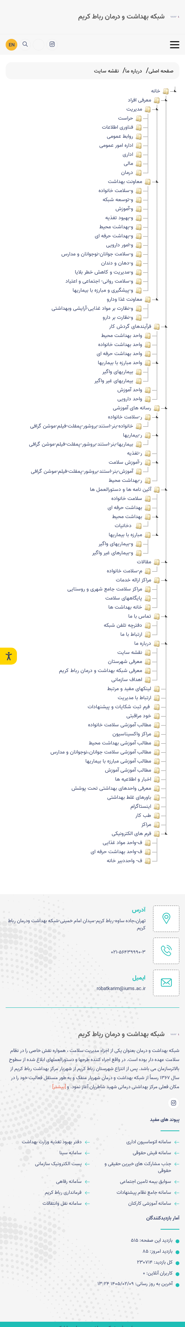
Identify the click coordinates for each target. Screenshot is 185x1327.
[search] (25, 43)
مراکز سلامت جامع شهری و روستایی (109, 589)
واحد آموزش (134, 390)
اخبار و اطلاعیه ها (138, 779)
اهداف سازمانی (131, 679)
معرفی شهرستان (130, 661)
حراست (130, 118)
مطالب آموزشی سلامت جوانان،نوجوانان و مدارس (105, 752)
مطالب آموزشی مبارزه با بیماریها (123, 761)
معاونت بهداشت (130, 181)
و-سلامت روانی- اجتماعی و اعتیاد (104, 281)
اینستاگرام (145, 806)
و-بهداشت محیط (121, 227)
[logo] (128, 16)
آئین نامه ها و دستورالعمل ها (125, 489)
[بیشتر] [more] (59, 1087)
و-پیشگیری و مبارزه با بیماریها (108, 290)
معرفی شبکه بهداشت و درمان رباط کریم (105, 670)
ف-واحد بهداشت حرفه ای (121, 851)
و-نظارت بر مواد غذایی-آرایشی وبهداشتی (97, 308)
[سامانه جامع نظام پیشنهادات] (138, 1192)
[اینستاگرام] (52, 43)
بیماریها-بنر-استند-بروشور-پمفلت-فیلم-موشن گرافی (86, 444)
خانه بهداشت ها (130, 607)
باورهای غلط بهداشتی (134, 797)
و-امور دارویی (124, 245)
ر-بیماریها (137, 435)
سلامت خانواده (131, 498)
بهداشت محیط (132, 516)
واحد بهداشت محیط (126, 335)
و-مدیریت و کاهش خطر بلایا (109, 272)
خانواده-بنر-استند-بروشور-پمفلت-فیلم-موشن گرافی (86, 426)
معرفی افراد (144, 100)
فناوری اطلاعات (122, 127)
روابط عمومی (125, 136)
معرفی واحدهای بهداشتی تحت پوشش (116, 788)
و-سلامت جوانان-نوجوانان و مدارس (102, 254)
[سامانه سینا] (48, 1153)
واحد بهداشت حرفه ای (124, 353)
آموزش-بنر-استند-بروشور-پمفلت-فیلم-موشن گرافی (87, 471)
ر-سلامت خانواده (130, 417)
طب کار (148, 815)
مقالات (149, 562)
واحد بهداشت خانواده (125, 344)
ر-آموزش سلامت (130, 462)
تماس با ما (144, 616)
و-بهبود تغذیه (124, 218)
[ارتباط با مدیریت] (38, 43)
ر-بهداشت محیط (130, 480)
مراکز (151, 824)
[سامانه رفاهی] (48, 1182)
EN (12, 44)
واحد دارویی (134, 399)
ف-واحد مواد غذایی (127, 842)
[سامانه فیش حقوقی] (138, 1153)
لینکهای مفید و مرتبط (134, 688)
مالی (133, 163)
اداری (133, 154)
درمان (132, 172)
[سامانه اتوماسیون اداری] (138, 1142)
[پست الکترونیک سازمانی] (48, 1164)
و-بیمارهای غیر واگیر (117, 553)
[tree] (92, 476)
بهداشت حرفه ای (130, 507)
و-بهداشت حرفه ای (119, 236)
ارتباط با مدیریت (139, 698)
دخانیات (129, 525)
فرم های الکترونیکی (136, 833)
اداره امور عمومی (121, 145)
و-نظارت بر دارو (123, 317)
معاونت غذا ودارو (129, 299)
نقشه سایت (134, 652)
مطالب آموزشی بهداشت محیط (125, 743)
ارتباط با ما (136, 634)
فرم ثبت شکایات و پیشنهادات (124, 707)
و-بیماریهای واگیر (121, 544)
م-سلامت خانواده (129, 571)
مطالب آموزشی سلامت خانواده (124, 725)
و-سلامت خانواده (121, 190)
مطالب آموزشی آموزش (133, 770)
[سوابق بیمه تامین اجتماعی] (138, 1182)
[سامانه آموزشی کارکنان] (138, 1203)
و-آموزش (129, 209)
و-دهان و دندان (122, 263)
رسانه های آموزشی (137, 408)
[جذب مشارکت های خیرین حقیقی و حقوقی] (138, 1168)
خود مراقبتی (143, 716)
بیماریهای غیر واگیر (118, 381)
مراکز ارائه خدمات (138, 580)
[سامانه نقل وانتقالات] (48, 1203)
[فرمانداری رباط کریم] (48, 1192)
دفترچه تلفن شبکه (128, 625)
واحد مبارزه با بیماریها (125, 363)
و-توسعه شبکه (123, 200)
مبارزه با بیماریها (130, 535)
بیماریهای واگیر (122, 372)
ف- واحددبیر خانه (129, 861)
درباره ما (147, 643)
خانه (160, 91)
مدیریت (139, 109)
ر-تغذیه (139, 453)
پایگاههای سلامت (128, 598)
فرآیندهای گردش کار (135, 326)
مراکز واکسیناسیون (136, 734)
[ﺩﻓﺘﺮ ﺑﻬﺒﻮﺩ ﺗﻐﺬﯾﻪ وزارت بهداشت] (48, 1142)
